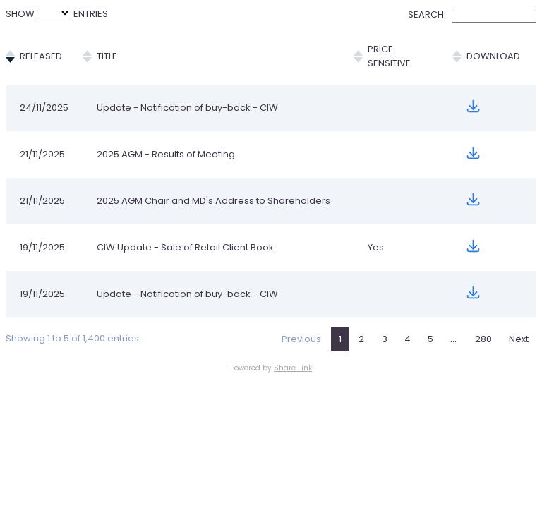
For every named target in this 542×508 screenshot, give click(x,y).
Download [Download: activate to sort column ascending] (489, 49)
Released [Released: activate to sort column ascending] (41, 49)
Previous (301, 335)
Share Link (293, 364)
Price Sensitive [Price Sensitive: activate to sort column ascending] (389, 49)
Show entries (57, 13)
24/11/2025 (44, 93)
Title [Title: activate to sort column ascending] (111, 49)
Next (519, 335)
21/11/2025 (42, 140)
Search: (472, 14)
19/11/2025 (42, 243)
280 (483, 335)
